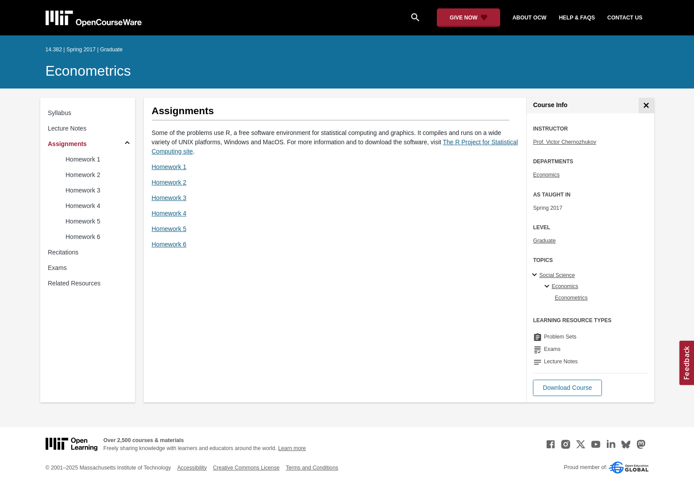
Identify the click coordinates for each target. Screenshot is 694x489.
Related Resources (74, 283)
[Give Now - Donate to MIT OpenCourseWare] (468, 17)
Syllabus (59, 112)
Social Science (556, 275)
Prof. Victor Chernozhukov (564, 142)
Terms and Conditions (312, 468)
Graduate (544, 241)
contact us (624, 18)
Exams (57, 267)
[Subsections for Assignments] (127, 144)
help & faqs (577, 18)
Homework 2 (83, 174)
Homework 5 (83, 221)
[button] (567, 388)
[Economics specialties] (548, 287)
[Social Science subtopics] (536, 275)
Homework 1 (83, 159)
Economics (546, 175)
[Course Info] (646, 105)
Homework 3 (83, 190)
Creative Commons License (246, 468)
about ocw (530, 18)
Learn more (292, 448)
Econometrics (88, 71)
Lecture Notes (67, 128)
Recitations (63, 252)
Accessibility (192, 468)
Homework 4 (83, 205)
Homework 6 (83, 236)
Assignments (67, 143)
